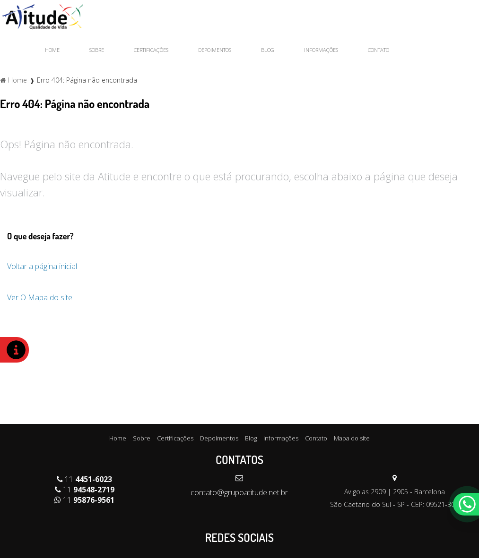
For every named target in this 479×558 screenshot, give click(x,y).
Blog (267, 49)
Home (52, 49)
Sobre (96, 49)
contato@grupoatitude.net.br (239, 492)
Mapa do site (352, 438)
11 (84, 479)
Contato (378, 49)
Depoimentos (214, 49)
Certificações (151, 49)
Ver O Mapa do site (39, 297)
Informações (321, 49)
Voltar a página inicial (42, 266)
